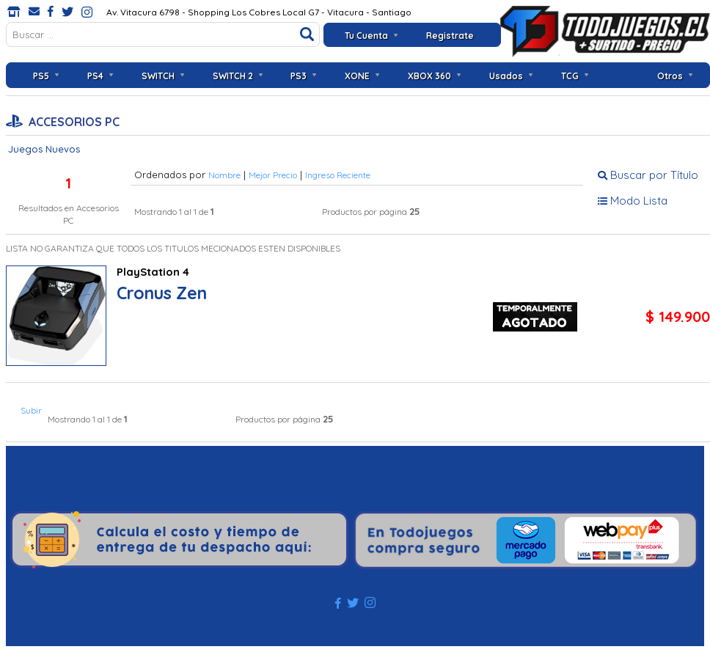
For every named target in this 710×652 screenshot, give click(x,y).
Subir (31, 410)
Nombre (224, 174)
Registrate (450, 35)
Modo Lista (632, 201)
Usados (506, 75)
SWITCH (158, 75)
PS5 (41, 75)
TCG (570, 75)
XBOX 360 (429, 75)
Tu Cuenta (366, 35)
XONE (357, 75)
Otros (670, 75)
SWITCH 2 (233, 75)
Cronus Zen (162, 293)
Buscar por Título (648, 175)
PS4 (95, 75)
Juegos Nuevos (44, 149)
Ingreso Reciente (337, 174)
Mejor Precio (273, 174)
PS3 (298, 75)
